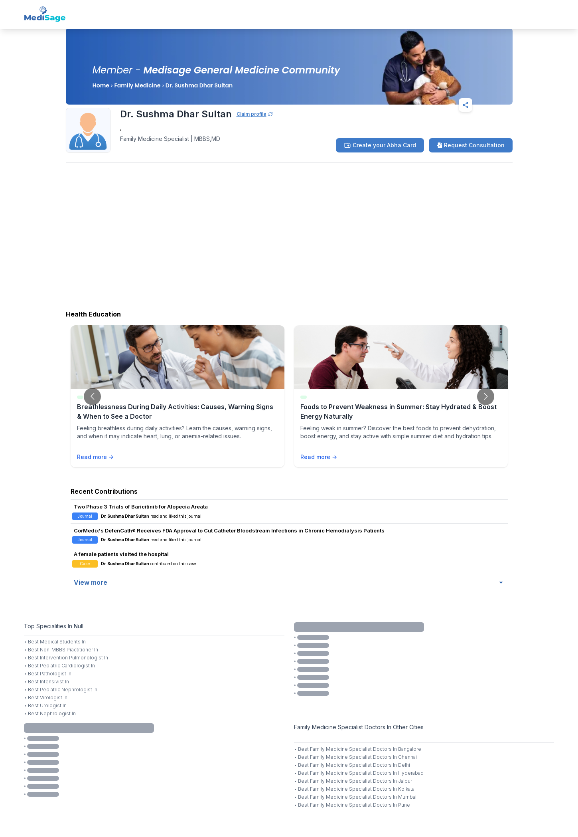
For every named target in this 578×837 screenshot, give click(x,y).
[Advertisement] (289, 242)
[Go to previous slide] (92, 396)
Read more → (95, 456)
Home (101, 85)
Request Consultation (471, 145)
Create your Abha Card (380, 145)
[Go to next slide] (485, 396)
